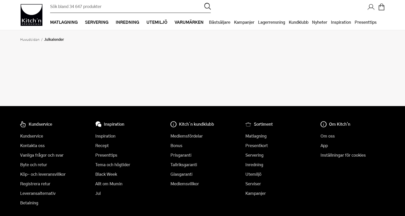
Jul (98, 193)
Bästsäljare (219, 22)
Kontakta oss (32, 145)
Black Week (106, 174)
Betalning (29, 203)
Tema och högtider (112, 164)
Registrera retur (35, 184)
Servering (254, 155)
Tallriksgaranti (183, 164)
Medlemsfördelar (186, 136)
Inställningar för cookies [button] (343, 155)
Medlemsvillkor (184, 184)
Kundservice (31, 136)
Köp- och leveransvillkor (43, 174)
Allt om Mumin (108, 184)
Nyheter (319, 22)
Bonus (176, 145)
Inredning (254, 164)
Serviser (253, 184)
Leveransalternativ (38, 193)
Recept (102, 145)
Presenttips (366, 22)
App (324, 145)
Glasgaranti (181, 174)
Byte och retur (33, 164)
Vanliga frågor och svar (42, 155)
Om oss (328, 136)
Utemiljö (253, 174)
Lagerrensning (271, 22)
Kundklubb (298, 22)
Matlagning (256, 136)
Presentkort (256, 145)
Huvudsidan (30, 39)
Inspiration (341, 22)
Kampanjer (244, 22)
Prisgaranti (180, 155)
